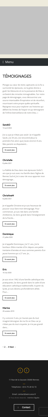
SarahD (6, 124)
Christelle (7, 160)
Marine (6, 307)
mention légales (33, 398)
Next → (13, 347)
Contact (24, 407)
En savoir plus (10, 150)
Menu (9, 62)
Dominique (8, 234)
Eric (5, 269)
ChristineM (8, 195)
